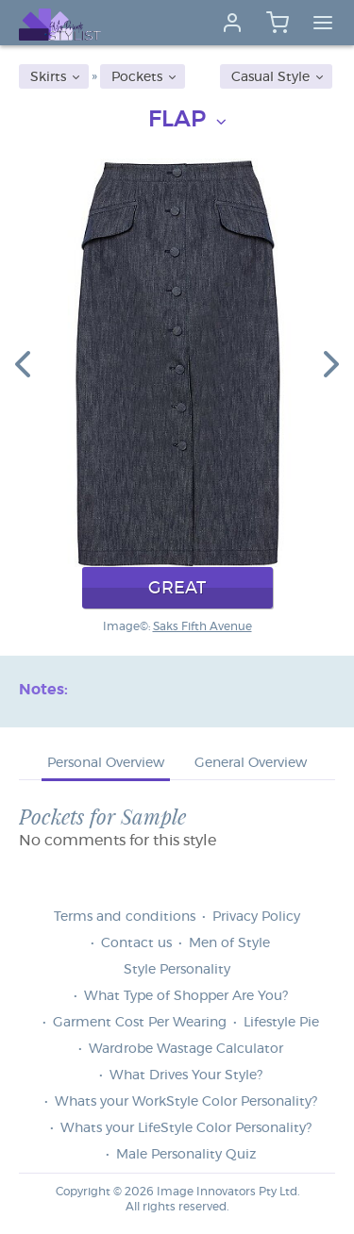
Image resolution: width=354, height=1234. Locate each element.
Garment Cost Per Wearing (140, 1022)
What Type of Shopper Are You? (186, 996)
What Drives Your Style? (186, 1075)
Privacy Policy (256, 917)
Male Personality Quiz (186, 1154)
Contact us (136, 943)
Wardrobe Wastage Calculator (186, 1049)
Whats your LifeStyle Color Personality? (186, 1128)
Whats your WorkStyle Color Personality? (186, 1102)
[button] (22, 363)
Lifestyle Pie (281, 1022)
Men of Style (229, 943)
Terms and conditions (124, 917)
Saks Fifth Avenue (202, 626)
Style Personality (177, 969)
